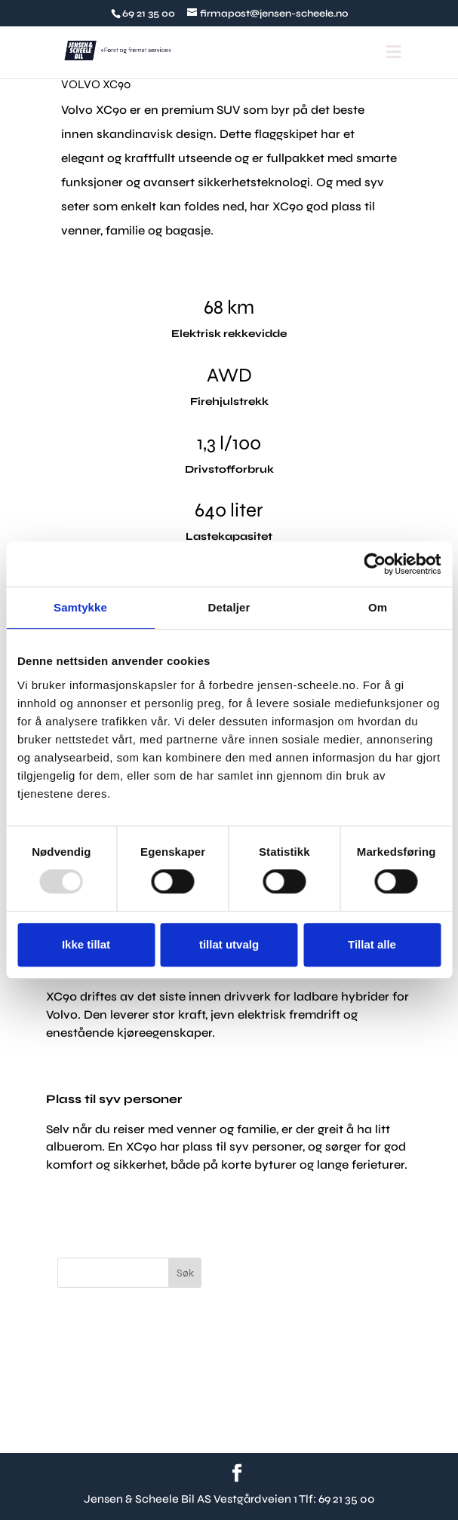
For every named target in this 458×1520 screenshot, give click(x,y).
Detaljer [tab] (229, 607)
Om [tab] (377, 607)
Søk (185, 1273)
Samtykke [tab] (80, 607)
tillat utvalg (229, 944)
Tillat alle (372, 944)
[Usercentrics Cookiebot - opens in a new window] (375, 564)
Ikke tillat (86, 944)
